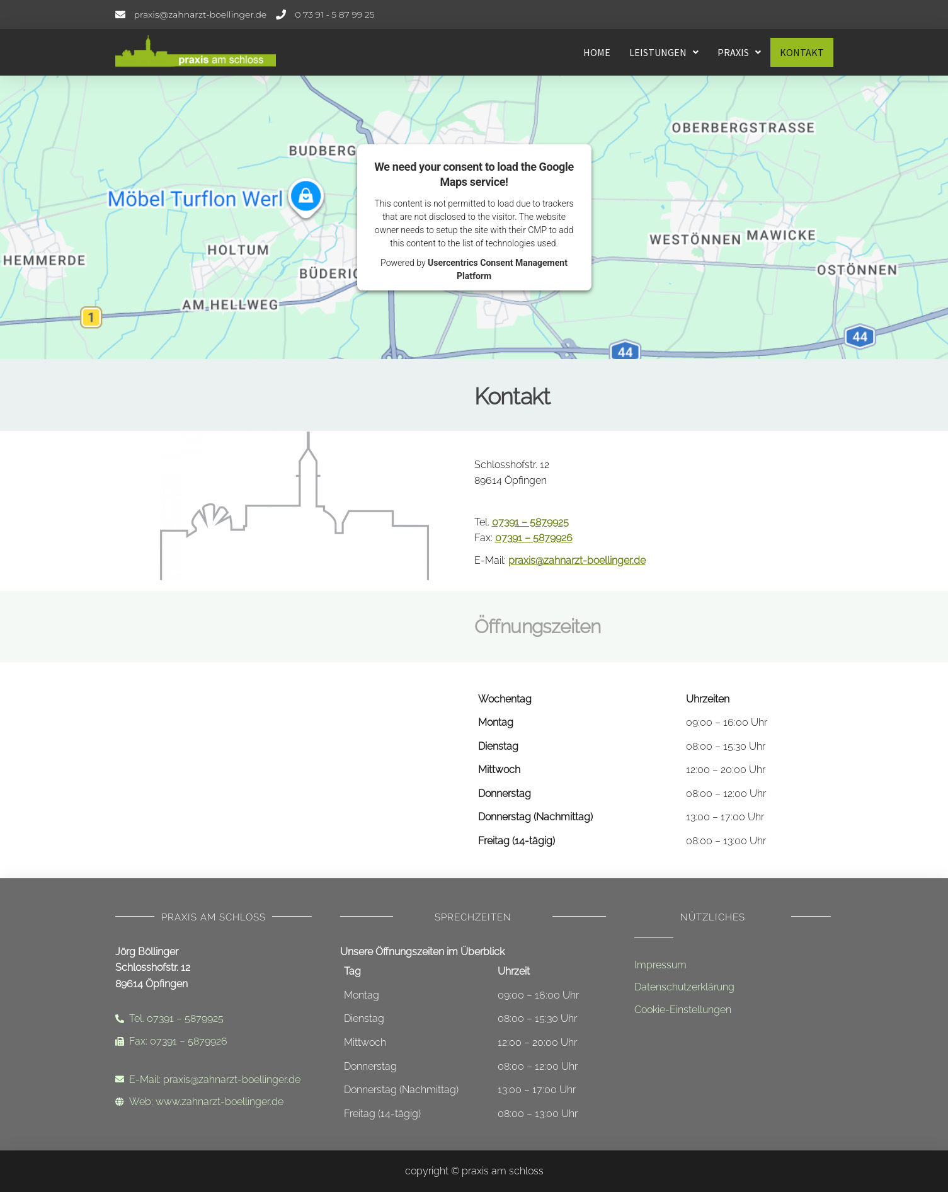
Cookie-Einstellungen (682, 1010)
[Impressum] (732, 965)
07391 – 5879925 (530, 522)
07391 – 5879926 (534, 538)
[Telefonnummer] (325, 14)
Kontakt (802, 52)
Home (596, 52)
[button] (664, 52)
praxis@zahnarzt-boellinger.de (577, 560)
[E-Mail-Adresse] (191, 14)
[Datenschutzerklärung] (732, 987)
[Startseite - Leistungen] (209, 52)
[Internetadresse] (213, 1102)
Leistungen (664, 52)
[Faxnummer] (213, 1041)
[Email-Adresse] (213, 1080)
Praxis (739, 52)
